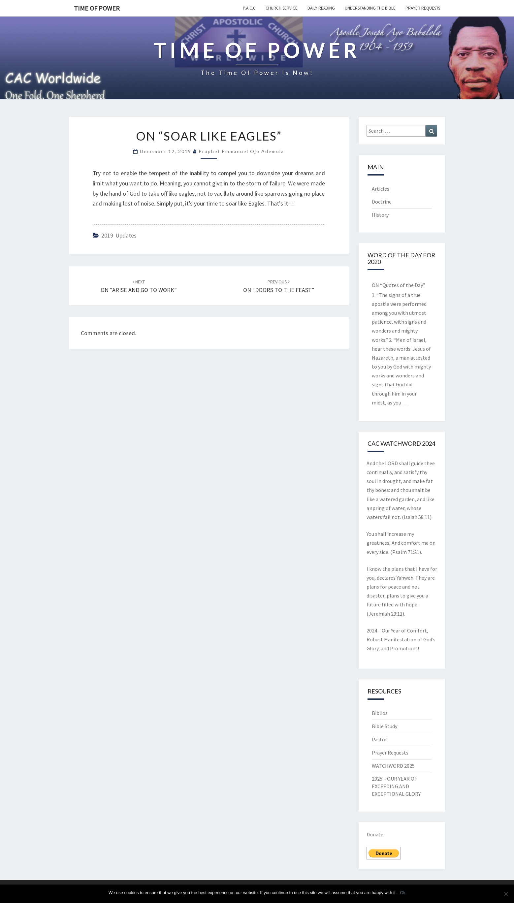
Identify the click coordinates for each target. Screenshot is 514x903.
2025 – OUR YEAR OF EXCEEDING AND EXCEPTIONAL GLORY (396, 786)
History (380, 214)
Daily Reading (321, 8)
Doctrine (382, 201)
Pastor (379, 739)
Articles (380, 188)
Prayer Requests (422, 8)
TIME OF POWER (97, 8)
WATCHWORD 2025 (393, 765)
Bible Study (384, 726)
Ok (402, 892)
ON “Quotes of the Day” (398, 285)
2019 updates (119, 235)
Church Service (282, 8)
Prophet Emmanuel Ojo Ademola (241, 151)
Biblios (380, 713)
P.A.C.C (249, 8)
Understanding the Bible (370, 8)
